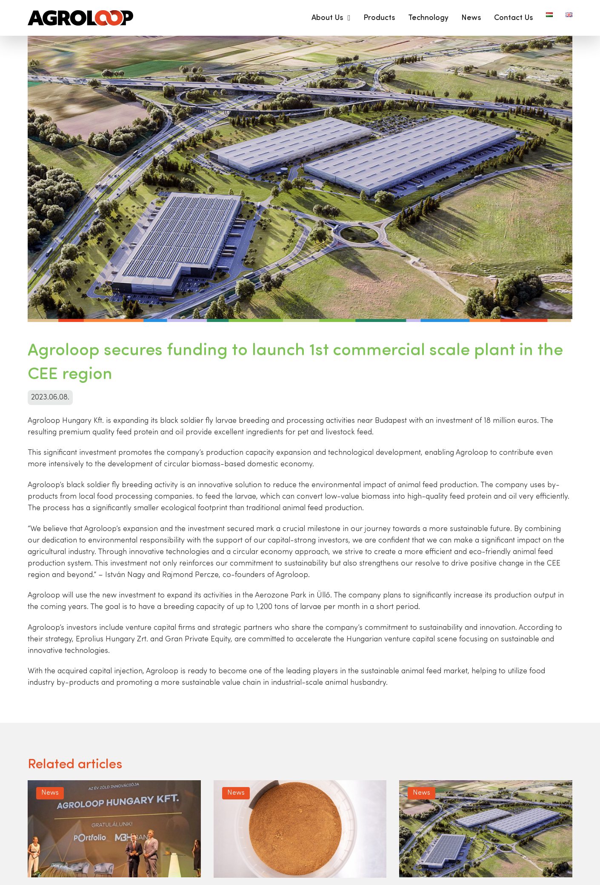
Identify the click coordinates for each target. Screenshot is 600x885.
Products (379, 18)
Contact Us (513, 18)
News (471, 18)
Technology (428, 18)
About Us (327, 18)
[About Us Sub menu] (349, 18)
